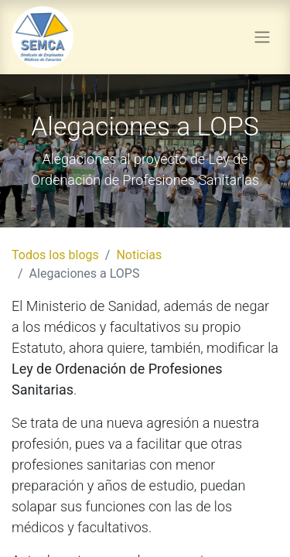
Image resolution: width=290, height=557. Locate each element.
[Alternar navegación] (262, 37)
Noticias (139, 255)
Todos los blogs (55, 255)
